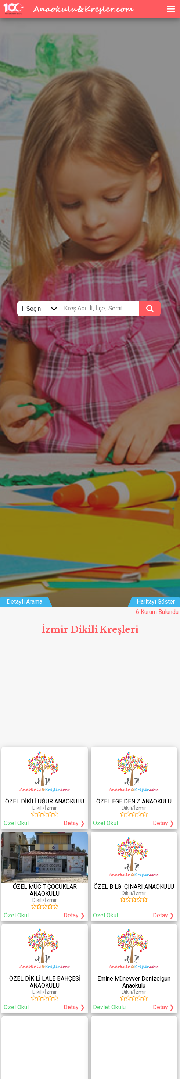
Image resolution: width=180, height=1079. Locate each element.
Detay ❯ (74, 823)
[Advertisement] (90, 693)
